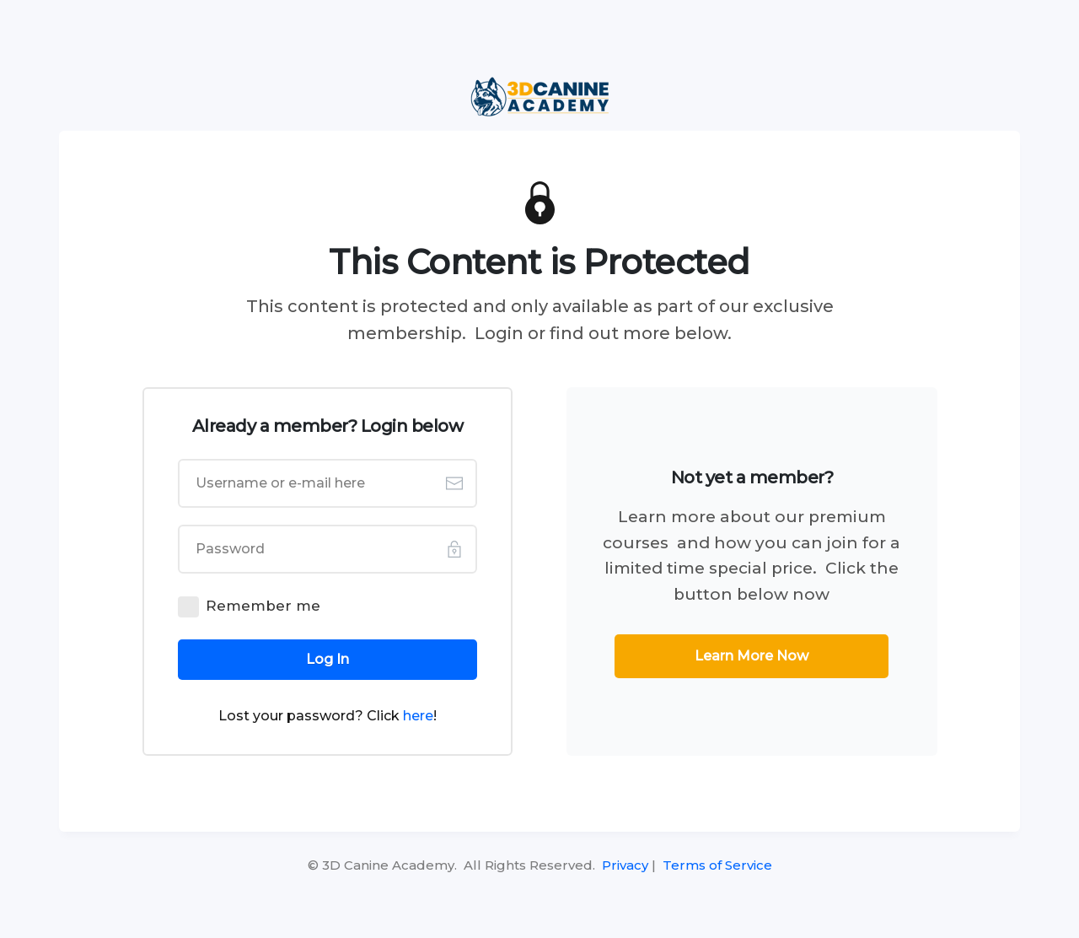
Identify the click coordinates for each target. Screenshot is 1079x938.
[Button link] (328, 659)
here (418, 716)
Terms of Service (717, 865)
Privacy (625, 865)
